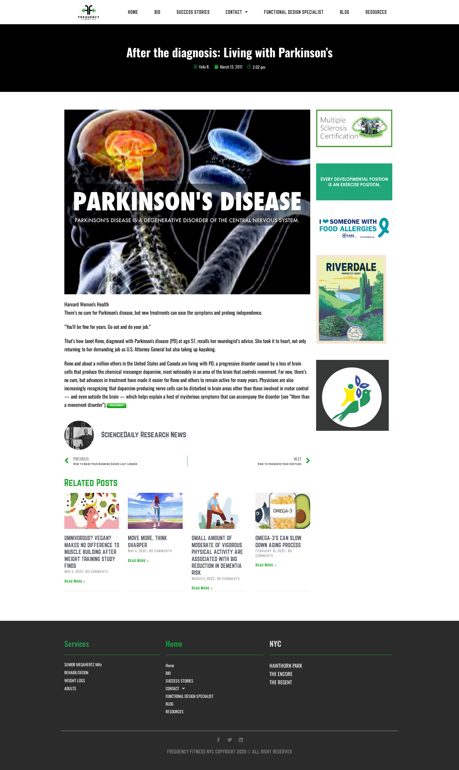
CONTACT (237, 12)
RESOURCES (376, 12)
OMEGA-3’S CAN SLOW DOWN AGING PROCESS (278, 541)
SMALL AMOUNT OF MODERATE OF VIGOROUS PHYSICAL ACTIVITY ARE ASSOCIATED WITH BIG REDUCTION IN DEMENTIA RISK (217, 555)
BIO (157, 12)
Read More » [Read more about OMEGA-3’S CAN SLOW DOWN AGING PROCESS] (265, 565)
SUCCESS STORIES (193, 12)
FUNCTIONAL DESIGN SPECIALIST (294, 12)
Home (133, 12)
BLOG (344, 12)
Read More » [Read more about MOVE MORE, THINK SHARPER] (138, 560)
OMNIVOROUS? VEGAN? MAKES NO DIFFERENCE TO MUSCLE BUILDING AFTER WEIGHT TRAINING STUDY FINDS (91, 552)
